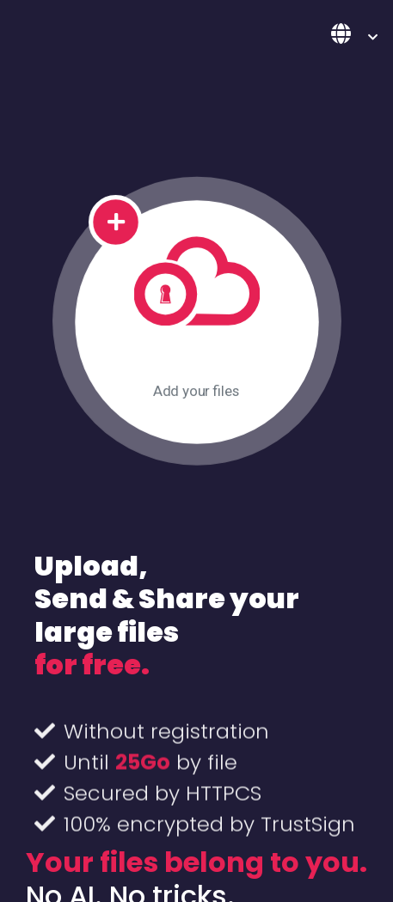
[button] (354, 34)
